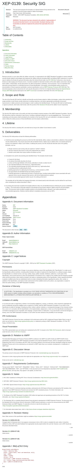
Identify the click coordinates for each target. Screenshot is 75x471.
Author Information (10, 55)
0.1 (9, 431)
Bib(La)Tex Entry (9, 67)
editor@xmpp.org (18, 360)
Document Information (11, 53)
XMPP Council (30, 90)
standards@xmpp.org (45, 353)
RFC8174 (5, 370)
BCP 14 (59, 368)
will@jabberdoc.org (14, 252)
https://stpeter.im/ (13, 243)
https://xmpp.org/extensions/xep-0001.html (36, 381)
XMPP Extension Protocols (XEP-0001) (54, 87)
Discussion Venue (10, 60)
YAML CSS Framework (55, 330)
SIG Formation (17, 212)
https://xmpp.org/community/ (50, 356)
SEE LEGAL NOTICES (43, 15)
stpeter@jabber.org (14, 242)
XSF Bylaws (58, 90)
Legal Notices (8, 57)
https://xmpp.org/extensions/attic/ (43, 416)
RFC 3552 (51, 80)
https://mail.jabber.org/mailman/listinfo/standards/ (15, 405)
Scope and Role (9, 41)
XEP (14, 205)
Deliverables (8, 46)
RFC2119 (64, 368)
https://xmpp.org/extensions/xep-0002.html (34, 384)
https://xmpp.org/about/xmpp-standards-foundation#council (18, 391)
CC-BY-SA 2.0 (18, 331)
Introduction (8, 39)
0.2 (9, 420)
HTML (15, 226)
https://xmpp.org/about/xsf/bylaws (20, 397)
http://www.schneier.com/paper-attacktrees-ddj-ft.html (40, 409)
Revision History (9, 66)
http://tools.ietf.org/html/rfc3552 (49, 377)
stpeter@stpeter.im (14, 240)
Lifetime (7, 44)
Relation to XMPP (10, 59)
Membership (8, 43)
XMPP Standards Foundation (20, 208)
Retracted (15, 210)
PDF (25, 229)
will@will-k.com (13, 251)
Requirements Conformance (12, 62)
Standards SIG (43, 104)
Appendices (5, 50)
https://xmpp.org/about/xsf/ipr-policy (24, 321)
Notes (6, 64)
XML (21, 229)
